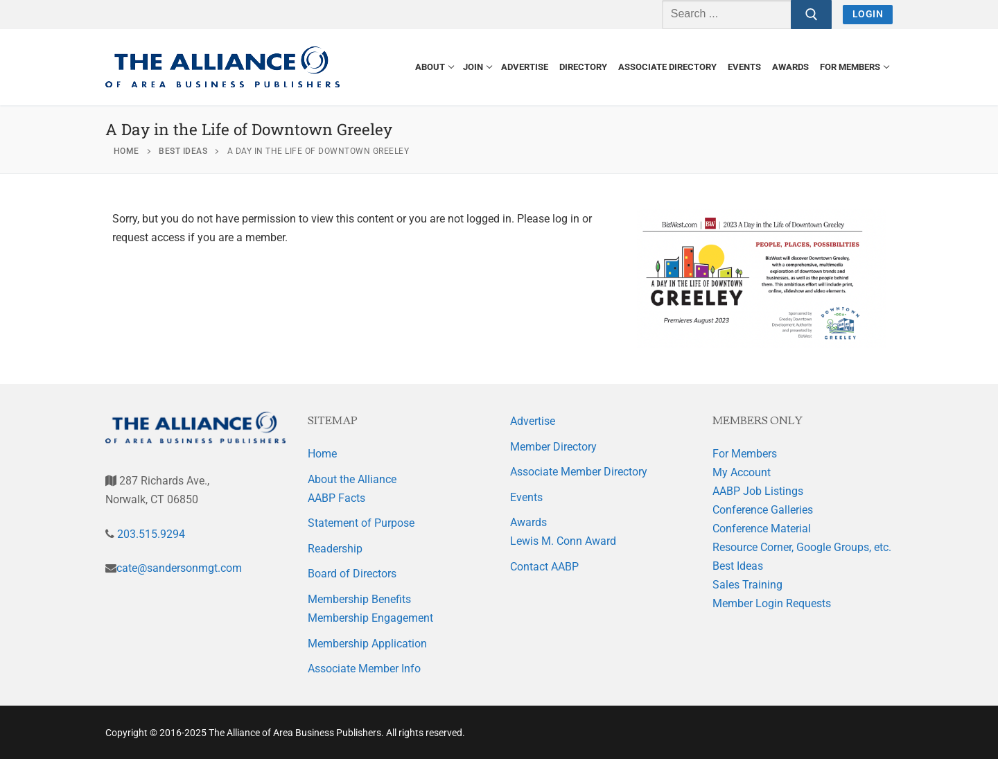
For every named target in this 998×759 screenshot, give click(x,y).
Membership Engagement (370, 618)
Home (322, 453)
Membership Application (367, 643)
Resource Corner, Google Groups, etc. (801, 547)
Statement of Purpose (361, 523)
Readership (335, 548)
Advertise (532, 421)
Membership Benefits (359, 599)
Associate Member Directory (578, 471)
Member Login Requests (771, 603)
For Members (744, 453)
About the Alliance (352, 479)
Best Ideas (737, 566)
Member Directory (553, 446)
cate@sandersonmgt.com (179, 568)
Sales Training (747, 584)
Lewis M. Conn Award (563, 541)
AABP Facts (336, 498)
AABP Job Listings (757, 491)
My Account (741, 472)
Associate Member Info (364, 668)
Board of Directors (352, 573)
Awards (528, 522)
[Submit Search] (811, 14)
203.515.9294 (149, 534)
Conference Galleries (762, 509)
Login (868, 13)
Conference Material (761, 528)
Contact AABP (544, 566)
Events (526, 497)
